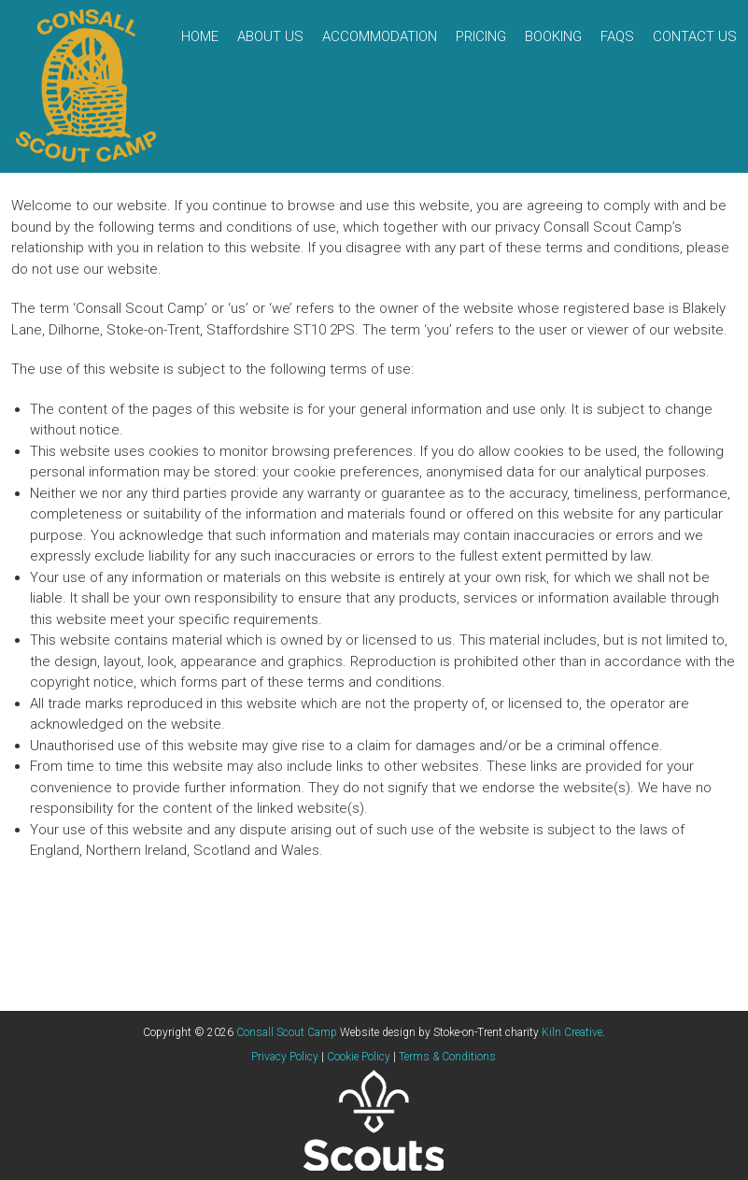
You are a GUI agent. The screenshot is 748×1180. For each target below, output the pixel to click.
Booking (553, 36)
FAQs (617, 36)
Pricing (481, 36)
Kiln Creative (572, 1032)
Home (200, 36)
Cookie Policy (358, 1056)
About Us (270, 36)
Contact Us (695, 36)
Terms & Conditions (447, 1056)
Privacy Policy (284, 1056)
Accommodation (379, 36)
